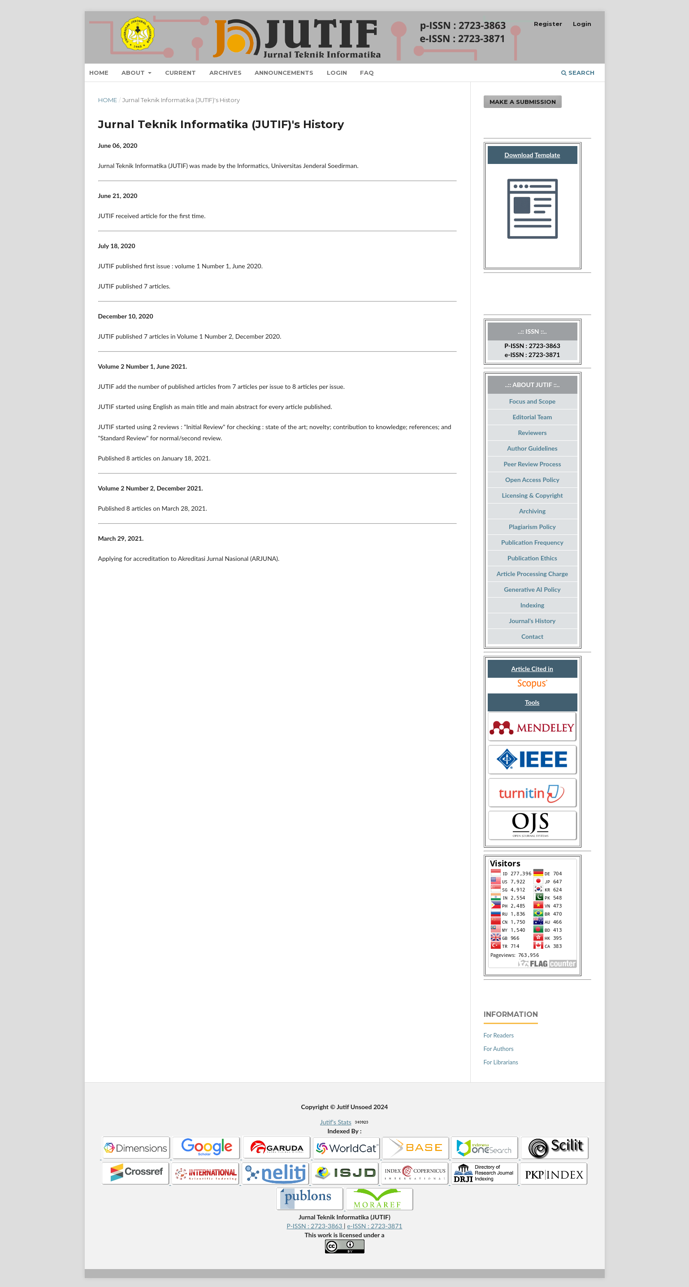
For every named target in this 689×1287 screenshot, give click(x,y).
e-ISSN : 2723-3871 (374, 1226)
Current (180, 72)
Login (337, 72)
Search (577, 72)
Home (98, 72)
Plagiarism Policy (532, 526)
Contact (532, 636)
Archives (225, 72)
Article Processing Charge (532, 573)
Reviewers (532, 432)
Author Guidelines (532, 448)
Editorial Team (532, 417)
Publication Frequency (532, 542)
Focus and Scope (532, 401)
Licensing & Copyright (532, 495)
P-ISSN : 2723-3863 (315, 1226)
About (134, 72)
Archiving (532, 511)
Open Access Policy (532, 479)
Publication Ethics (532, 558)
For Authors (499, 1048)
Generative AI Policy (532, 589)
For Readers (499, 1035)
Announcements (284, 72)
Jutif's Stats (335, 1122)
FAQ (367, 72)
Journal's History (532, 620)
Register (548, 23)
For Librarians (501, 1062)
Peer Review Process (532, 464)
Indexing (532, 605)
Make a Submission (523, 101)
